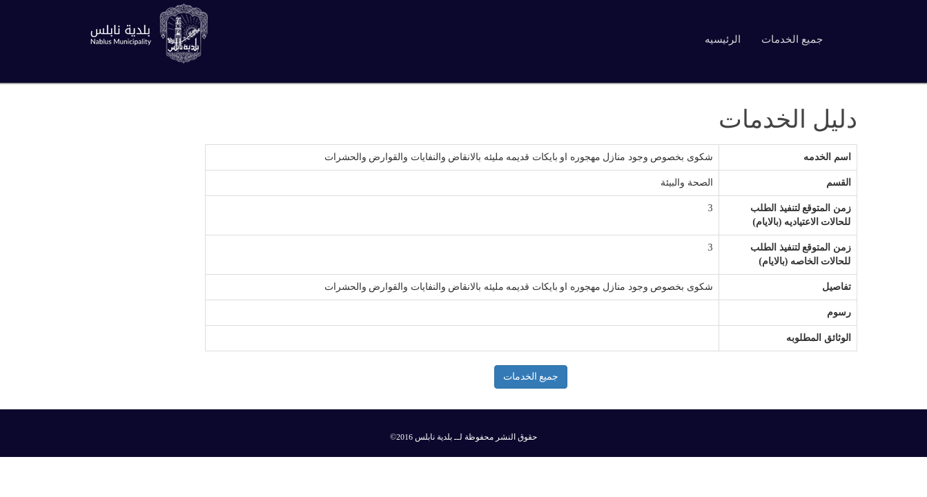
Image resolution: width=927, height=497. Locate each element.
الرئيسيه (723, 39)
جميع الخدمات (792, 39)
